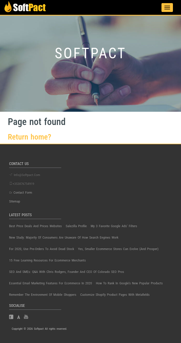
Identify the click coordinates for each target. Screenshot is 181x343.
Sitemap (14, 201)
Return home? (29, 136)
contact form (23, 192)
